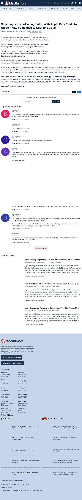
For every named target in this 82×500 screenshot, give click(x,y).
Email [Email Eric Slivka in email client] (19, 376)
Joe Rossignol (36, 32)
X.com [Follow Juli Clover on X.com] (6, 383)
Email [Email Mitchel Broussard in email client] (2, 390)
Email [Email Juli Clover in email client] (2, 383)
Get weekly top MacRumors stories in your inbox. (41, 97)
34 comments (40, 326)
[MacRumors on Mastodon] (55, 3)
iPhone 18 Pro (7, 8)
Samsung (20, 86)
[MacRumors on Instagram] (45, 3)
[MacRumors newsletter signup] (68, 3)
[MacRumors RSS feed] (65, 3)
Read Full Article (30, 278)
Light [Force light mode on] (37, 490)
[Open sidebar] (79, 3)
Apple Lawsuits (10, 86)
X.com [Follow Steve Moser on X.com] (6, 411)
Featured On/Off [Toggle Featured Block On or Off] (6, 490)
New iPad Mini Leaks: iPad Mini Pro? (23, 450)
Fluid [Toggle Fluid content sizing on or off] (24, 490)
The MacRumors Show (56, 419)
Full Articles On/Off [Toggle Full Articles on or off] (17, 490)
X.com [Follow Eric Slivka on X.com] (24, 376)
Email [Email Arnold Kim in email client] (2, 376)
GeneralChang (16, 136)
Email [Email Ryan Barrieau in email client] (19, 404)
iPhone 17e (54, 8)
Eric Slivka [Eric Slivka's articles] (21, 372)
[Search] (76, 3)
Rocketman (15, 233)
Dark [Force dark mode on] (41, 490)
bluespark (15, 110)
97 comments (5, 91)
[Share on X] (74, 92)
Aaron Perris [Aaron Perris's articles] (22, 408)
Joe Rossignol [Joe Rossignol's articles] (22, 379)
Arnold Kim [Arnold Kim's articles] (4, 372)
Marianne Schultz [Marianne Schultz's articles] (23, 394)
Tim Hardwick (55, 288)
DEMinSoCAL (16, 214)
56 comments (40, 302)
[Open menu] (2, 3)
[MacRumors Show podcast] (41, 3)
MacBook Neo (42, 8)
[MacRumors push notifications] (62, 3)
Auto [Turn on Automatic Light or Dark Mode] (34, 490)
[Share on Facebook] (79, 92)
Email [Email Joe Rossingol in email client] (19, 383)
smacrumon (16, 124)
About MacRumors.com (12, 357)
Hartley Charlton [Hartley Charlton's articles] (5, 394)
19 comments (40, 278)
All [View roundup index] (79, 8)
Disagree (26, 119)
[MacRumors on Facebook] (48, 3)
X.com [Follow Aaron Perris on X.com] (24, 411)
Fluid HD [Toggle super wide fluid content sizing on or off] (29, 490)
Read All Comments (41, 248)
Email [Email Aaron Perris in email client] (19, 411)
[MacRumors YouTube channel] (58, 3)
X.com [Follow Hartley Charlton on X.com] (6, 397)
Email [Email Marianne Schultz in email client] (19, 397)
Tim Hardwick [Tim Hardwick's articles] (22, 386)
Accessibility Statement (7, 487)
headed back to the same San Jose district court (31, 81)
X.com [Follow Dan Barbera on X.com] (6, 404)
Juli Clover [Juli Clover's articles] (4, 379)
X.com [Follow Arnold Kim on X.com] (6, 376)
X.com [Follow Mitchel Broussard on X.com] (6, 390)
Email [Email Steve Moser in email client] (2, 411)
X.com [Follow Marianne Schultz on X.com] (24, 397)
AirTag (65, 8)
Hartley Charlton (56, 264)
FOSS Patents (38, 47)
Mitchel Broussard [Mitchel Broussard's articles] (6, 386)
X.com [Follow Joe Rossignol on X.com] (24, 383)
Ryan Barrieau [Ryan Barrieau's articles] (22, 401)
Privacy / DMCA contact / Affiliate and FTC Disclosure (15, 484)
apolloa (14, 148)
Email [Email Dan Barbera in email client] (2, 404)
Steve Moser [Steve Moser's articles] (4, 408)
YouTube (8, 419)
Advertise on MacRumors (12, 363)
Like (22, 119)
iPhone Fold (20, 8)
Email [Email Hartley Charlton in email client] (2, 397)
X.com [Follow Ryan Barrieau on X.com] (24, 404)
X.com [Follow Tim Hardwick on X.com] (24, 390)
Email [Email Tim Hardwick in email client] (19, 390)
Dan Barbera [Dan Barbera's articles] (4, 401)
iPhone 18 (74, 8)
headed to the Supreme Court (23, 40)
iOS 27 (31, 8)
